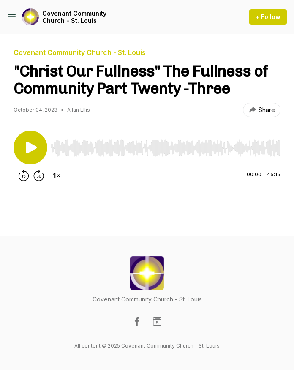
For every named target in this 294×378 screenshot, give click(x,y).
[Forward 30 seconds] (39, 175)
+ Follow (268, 16)
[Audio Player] (165, 145)
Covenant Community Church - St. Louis (74, 17)
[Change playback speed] (56, 175)
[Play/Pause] (30, 147)
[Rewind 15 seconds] (24, 175)
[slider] (165, 148)
